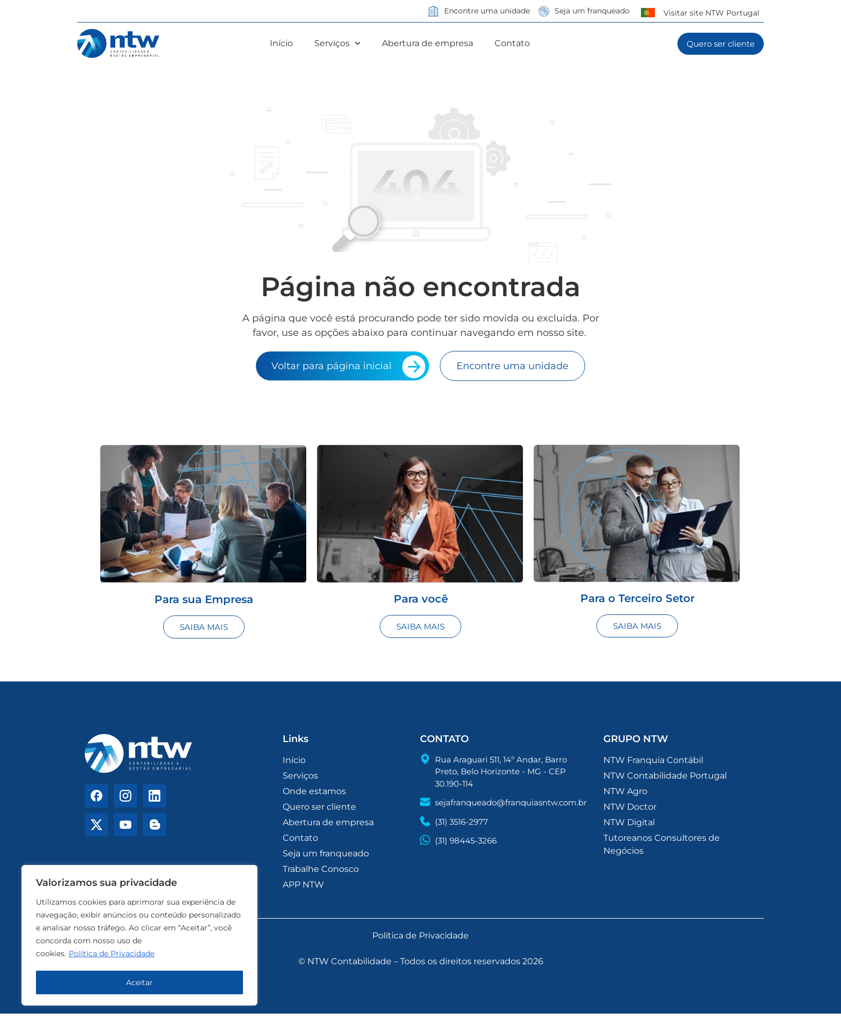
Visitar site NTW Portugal (711, 13)
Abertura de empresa (427, 43)
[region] (139, 936)
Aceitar (139, 982)
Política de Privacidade (111, 955)
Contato (512, 43)
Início (281, 43)
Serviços (337, 43)
